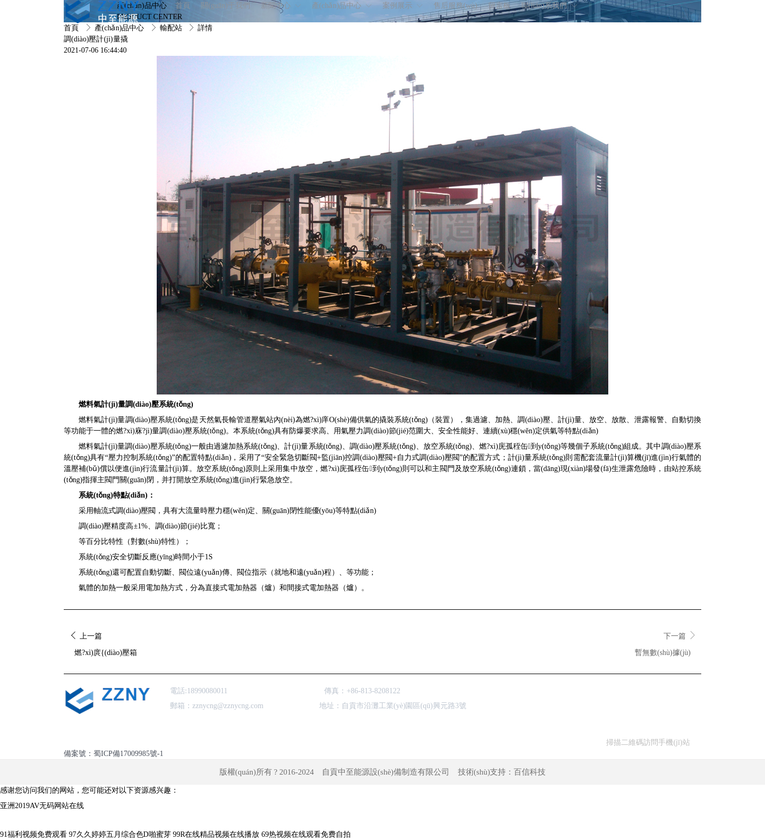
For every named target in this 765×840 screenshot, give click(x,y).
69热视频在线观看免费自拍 (306, 834)
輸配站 (172, 28)
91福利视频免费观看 (33, 834)
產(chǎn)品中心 (120, 28)
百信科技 (530, 772)
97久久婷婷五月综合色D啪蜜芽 (120, 834)
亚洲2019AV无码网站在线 (42, 806)
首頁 (72, 28)
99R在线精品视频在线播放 (216, 834)
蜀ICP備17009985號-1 (128, 754)
